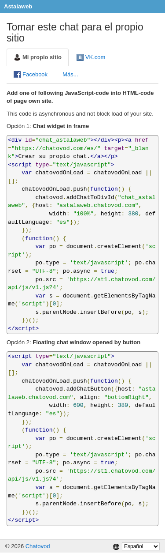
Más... (70, 74)
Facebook (31, 74)
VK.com (91, 57)
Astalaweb (18, 6)
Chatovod (38, 546)
